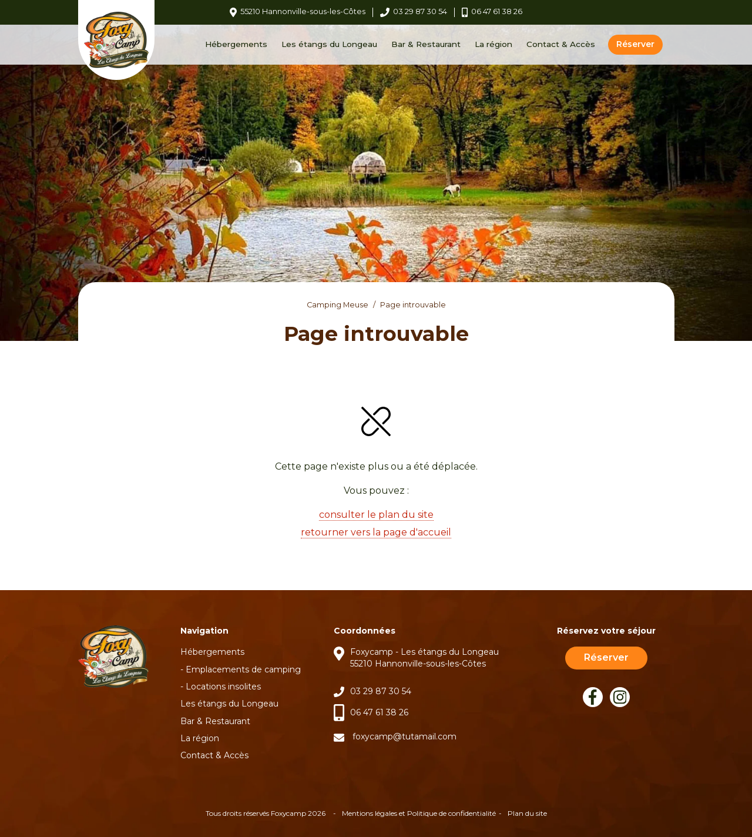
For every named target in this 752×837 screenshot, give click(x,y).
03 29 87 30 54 (380, 691)
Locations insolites (223, 686)
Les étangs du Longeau (329, 44)
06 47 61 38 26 (379, 712)
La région (493, 44)
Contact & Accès (560, 44)
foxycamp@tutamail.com (404, 736)
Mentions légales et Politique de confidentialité (419, 813)
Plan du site (527, 813)
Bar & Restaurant (426, 44)
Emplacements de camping (243, 669)
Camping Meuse (337, 304)
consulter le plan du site (376, 514)
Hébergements (236, 44)
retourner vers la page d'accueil (376, 532)
